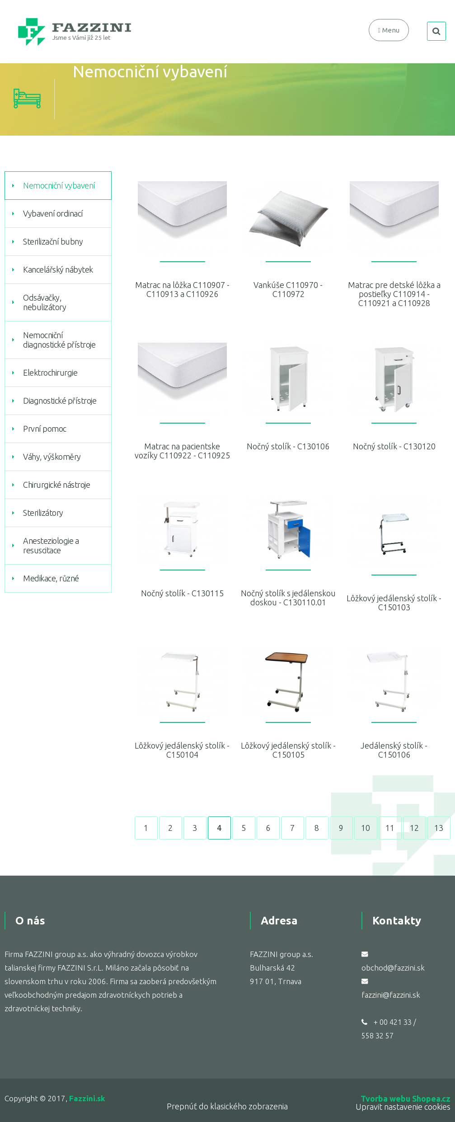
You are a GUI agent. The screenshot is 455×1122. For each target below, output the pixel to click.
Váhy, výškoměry (52, 456)
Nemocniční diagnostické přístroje (59, 339)
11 (389, 827)
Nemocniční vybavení (59, 185)
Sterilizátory (43, 512)
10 (365, 827)
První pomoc (44, 428)
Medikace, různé (51, 578)
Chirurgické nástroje (56, 484)
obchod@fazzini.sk (393, 967)
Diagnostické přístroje (59, 400)
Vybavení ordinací (53, 213)
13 (438, 827)
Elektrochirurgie (50, 372)
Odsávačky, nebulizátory (44, 302)
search (436, 31)
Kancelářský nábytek (58, 269)
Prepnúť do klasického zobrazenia (227, 1106)
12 (414, 827)
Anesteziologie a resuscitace (51, 545)
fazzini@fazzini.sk (390, 994)
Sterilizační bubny (53, 241)
